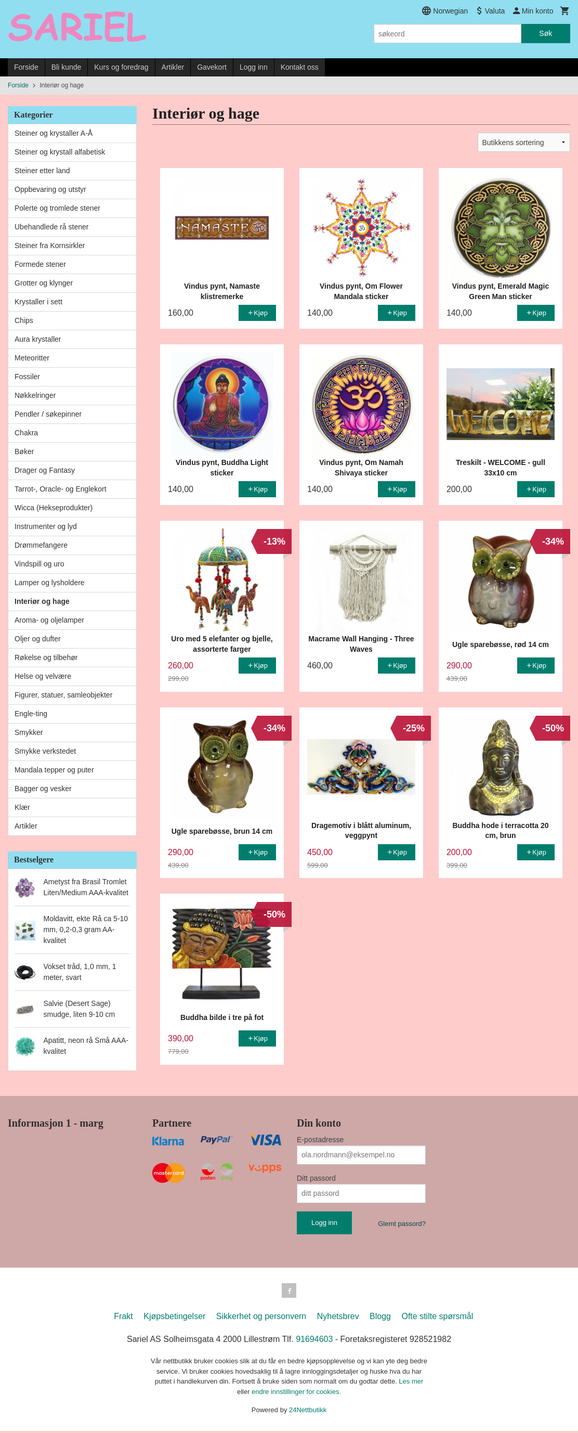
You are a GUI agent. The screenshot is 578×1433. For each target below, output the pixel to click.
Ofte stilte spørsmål (437, 1318)
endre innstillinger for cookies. (296, 1394)
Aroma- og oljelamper (49, 620)
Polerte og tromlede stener (57, 208)
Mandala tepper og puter (54, 770)
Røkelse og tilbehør (46, 657)
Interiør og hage (42, 601)
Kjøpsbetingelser (174, 1318)
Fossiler (27, 376)
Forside (26, 67)
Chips (24, 320)
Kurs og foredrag (121, 67)
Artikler (173, 67)
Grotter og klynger (44, 283)
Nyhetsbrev (338, 1318)
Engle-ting (31, 713)
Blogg (380, 1318)
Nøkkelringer (35, 395)
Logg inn (254, 67)
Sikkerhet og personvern (261, 1318)
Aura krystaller (38, 339)
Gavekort (212, 67)
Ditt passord (316, 1178)
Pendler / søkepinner (48, 414)
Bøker (24, 451)
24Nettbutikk (307, 1412)
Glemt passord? (402, 1224)
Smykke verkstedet (45, 751)
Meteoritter (32, 358)
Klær (22, 807)
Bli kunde (66, 67)
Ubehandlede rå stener (51, 227)
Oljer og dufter (38, 639)
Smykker (29, 732)
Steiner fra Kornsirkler (50, 245)
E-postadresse (320, 1139)
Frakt (123, 1318)
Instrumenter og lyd (46, 526)
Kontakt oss (300, 67)
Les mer (411, 1383)
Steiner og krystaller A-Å (54, 133)
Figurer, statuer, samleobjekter (63, 695)
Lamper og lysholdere (50, 582)
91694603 (314, 1341)
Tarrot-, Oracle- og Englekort (61, 489)
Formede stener (40, 264)
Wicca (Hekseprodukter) (54, 508)
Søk (545, 33)
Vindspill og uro (39, 564)
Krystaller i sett (38, 302)
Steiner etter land (42, 170)
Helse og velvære (43, 676)
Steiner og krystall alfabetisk (60, 152)
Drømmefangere (41, 545)
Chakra (26, 433)
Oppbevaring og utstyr (50, 189)
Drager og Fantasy (45, 470)
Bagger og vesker (43, 788)
